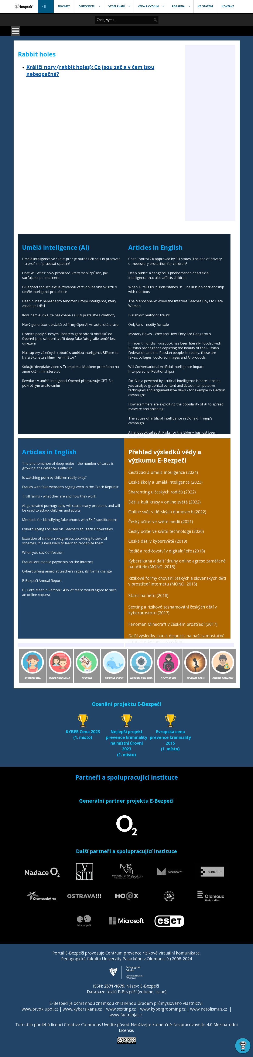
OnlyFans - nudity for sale (148, 324)
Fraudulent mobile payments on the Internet (57, 562)
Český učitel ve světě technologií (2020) (166, 531)
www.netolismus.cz (208, 1009)
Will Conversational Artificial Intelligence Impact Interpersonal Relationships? (166, 369)
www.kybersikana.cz (82, 1009)
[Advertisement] (210, 157)
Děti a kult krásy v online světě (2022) (164, 502)
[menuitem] (24, 6)
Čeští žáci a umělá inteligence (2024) (163, 472)
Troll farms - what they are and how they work (59, 496)
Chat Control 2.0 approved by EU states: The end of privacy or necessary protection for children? (175, 261)
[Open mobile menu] (15, 31)
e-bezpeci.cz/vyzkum (164, 641)
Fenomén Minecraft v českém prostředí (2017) (172, 624)
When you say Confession (42, 552)
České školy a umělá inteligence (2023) (165, 482)
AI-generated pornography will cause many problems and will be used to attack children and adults (71, 508)
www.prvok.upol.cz (40, 1009)
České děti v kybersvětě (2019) (157, 541)
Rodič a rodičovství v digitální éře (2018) (166, 551)
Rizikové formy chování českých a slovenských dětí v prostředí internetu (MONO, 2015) (177, 581)
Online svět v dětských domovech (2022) (167, 512)
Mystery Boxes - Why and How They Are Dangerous (169, 334)
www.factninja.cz (126, 1015)
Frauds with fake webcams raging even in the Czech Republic (70, 487)
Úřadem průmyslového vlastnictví (169, 1003)
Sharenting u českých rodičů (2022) (162, 492)
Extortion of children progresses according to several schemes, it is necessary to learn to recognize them (64, 540)
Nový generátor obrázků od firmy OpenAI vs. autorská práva (70, 324)
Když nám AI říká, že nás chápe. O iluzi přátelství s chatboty (68, 315)
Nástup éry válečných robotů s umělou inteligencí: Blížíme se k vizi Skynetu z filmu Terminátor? (70, 355)
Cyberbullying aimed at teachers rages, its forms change (67, 571)
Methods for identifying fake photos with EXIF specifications (69, 519)
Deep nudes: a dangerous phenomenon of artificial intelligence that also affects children (168, 275)
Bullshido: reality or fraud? (149, 315)
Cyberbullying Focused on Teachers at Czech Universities (67, 529)
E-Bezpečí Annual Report (42, 580)
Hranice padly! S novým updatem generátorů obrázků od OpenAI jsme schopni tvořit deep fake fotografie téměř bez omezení (69, 339)
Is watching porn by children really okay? (54, 477)
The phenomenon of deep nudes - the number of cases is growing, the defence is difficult (68, 465)
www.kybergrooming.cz (163, 1009)
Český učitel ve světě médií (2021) (160, 521)
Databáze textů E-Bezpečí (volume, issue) (126, 992)
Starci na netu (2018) (148, 595)
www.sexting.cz (121, 1009)
